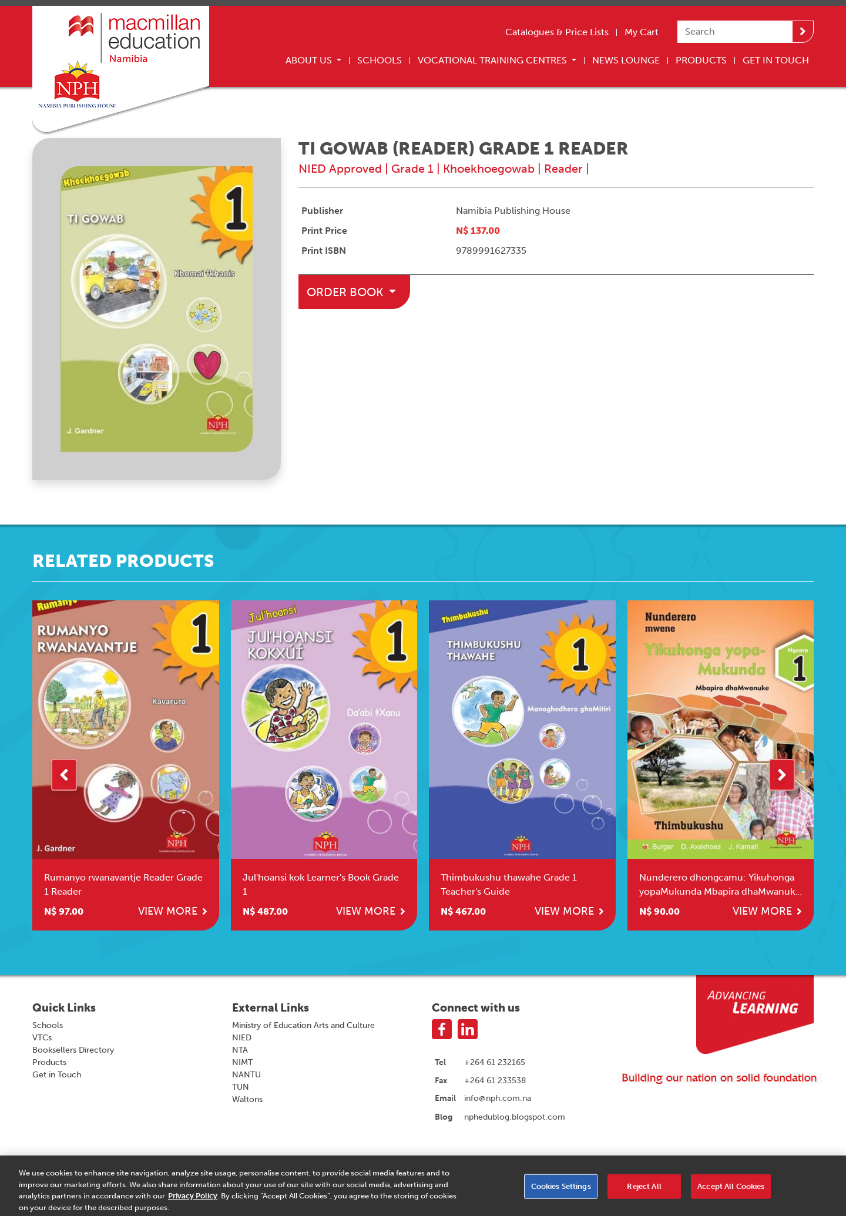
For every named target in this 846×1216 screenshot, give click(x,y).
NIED (241, 1038)
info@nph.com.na (497, 1098)
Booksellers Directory (73, 1050)
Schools (379, 60)
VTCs (42, 1038)
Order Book (346, 292)
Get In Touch (776, 60)
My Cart (642, 32)
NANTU (246, 1075)
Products (701, 60)
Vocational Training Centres (493, 60)
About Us (310, 60)
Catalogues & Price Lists (557, 32)
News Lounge (626, 60)
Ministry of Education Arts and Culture (303, 1025)
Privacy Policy (192, 1200)
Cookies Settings (561, 1190)
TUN (240, 1087)
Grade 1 (412, 169)
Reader (563, 169)
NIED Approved (340, 169)
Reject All (644, 1190)
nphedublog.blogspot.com (514, 1116)
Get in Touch (56, 1075)
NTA (240, 1050)
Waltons (247, 1099)
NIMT (242, 1062)
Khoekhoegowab (489, 169)
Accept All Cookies (730, 1190)
